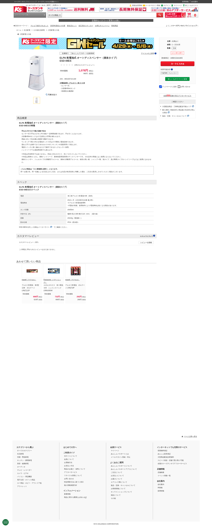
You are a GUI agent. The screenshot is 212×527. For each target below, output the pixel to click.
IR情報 (160, 488)
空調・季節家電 (23, 457)
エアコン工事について (119, 482)
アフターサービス (70, 472)
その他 (113, 498)
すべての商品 (53, 15)
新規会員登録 (137, 5)
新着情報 (67, 494)
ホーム (18, 30)
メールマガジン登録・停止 (120, 457)
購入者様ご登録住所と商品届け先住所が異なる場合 (178, 111)
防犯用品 (114, 26)
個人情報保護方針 (70, 485)
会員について (69, 459)
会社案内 (194, 2)
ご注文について (116, 472)
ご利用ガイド (56, 5)
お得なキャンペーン (102, 26)
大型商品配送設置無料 (166, 457)
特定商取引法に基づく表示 (74, 482)
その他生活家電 (39, 30)
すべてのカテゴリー (24, 451)
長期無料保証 (162, 451)
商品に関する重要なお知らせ (75, 497)
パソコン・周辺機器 (24, 477)
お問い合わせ (185, 87)
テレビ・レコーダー (24, 470)
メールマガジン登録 (152, 5)
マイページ (178, 5)
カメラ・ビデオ (23, 473)
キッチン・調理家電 (24, 460)
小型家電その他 (53, 30)
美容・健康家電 (23, 464)
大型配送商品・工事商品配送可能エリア (176, 106)
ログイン (167, 5)
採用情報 (185, 2)
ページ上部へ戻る (190, 436)
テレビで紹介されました (39, 26)
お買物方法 (68, 462)
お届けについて (116, 479)
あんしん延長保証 (164, 454)
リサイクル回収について (73, 475)
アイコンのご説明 (147, 53)
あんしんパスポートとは (120, 454)
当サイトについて (70, 456)
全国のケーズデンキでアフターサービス (172, 464)
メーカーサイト (44, 227)
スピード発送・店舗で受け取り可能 (171, 460)
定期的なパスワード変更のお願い (106, 20)
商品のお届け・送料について (74, 469)
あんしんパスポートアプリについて (124, 469)
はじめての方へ (31, 5)
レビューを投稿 (146, 242)
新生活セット (72, 26)
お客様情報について (118, 489)
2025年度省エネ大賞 (57, 26)
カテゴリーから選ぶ (22, 15)
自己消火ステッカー (86, 26)
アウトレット (22, 486)
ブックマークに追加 (169, 87)
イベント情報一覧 (164, 476)
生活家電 (27, 30)
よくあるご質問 (44, 5)
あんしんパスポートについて (121, 466)
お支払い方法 (69, 466)
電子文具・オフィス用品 (26, 480)
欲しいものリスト (191, 5)
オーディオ (21, 467)
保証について (116, 495)
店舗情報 (161, 469)
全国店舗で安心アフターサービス (177, 95)
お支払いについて (117, 476)
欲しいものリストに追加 (177, 79)
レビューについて (146, 236)
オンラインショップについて (121, 492)
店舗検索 (161, 472)
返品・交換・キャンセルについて (174, 116)
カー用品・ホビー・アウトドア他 (29, 483)
